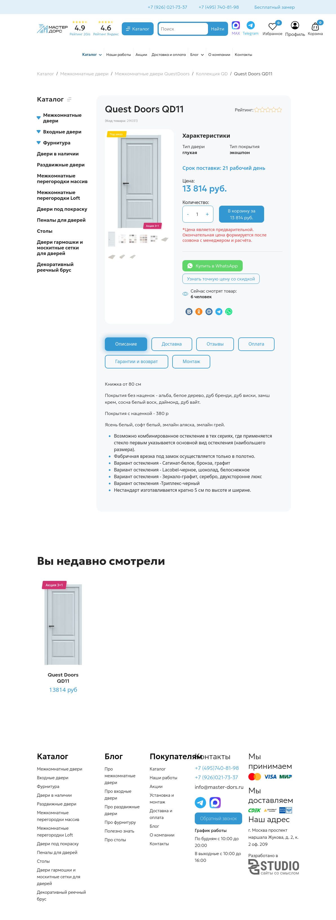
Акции (141, 55)
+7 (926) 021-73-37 (167, 7)
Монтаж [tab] (192, 362)
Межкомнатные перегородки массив (62, 179)
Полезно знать (119, 831)
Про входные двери (118, 795)
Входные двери (59, 132)
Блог (194, 55)
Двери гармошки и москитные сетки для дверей (60, 248)
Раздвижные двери (61, 165)
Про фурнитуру (120, 822)
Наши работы (118, 55)
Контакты (243, 55)
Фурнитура (53, 143)
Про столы (115, 840)
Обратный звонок (218, 819)
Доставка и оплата (169, 55)
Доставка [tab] (172, 345)
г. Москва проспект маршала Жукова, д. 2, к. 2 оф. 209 (273, 837)
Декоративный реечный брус (55, 268)
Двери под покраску (62, 210)
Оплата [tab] (258, 345)
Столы (44, 232)
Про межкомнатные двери (120, 776)
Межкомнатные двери (59, 118)
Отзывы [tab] (216, 345)
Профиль (295, 35)
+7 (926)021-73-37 (216, 778)
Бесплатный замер (274, 7)
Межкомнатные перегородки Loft (58, 196)
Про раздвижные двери (122, 811)
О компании (219, 55)
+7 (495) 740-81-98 (218, 7)
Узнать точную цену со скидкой (221, 279)
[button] (315, 27)
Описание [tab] (126, 345)
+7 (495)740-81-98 (217, 768)
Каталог (140, 29)
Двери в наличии (58, 154)
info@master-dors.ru (219, 787)
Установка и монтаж (162, 799)
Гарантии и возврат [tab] (136, 362)
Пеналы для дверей (61, 221)
